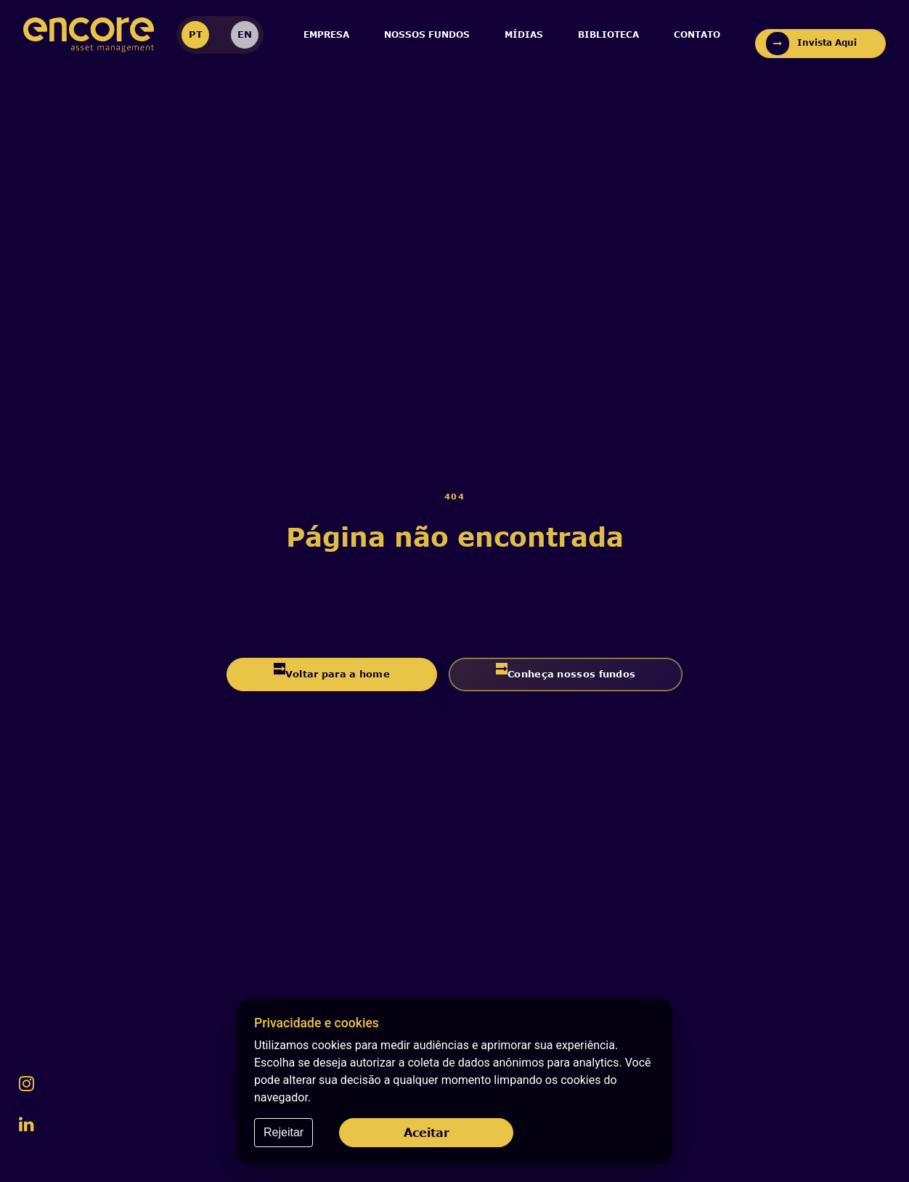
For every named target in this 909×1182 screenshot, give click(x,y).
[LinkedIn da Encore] (26, 1123)
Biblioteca (608, 34)
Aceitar (426, 1132)
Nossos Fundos (427, 34)
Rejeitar (283, 1132)
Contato (697, 34)
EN (244, 34)
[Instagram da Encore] (26, 1083)
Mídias (524, 34)
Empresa (326, 34)
